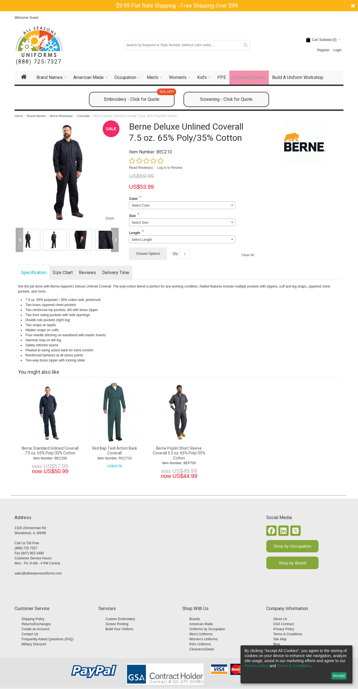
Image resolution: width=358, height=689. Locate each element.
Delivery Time (115, 272)
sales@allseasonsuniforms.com (38, 573)
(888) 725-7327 (39, 62)
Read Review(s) (141, 168)
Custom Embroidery (120, 619)
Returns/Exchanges (36, 624)
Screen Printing (116, 624)
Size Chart (63, 272)
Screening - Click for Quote (226, 99)
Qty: (176, 254)
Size (132, 216)
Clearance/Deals (201, 649)
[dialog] (296, 664)
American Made (201, 624)
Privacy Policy (283, 629)
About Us (280, 619)
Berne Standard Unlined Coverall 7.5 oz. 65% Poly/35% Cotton (50, 450)
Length (134, 233)
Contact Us (30, 634)
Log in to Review (169, 168)
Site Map (279, 639)
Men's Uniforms (201, 634)
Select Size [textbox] (139, 223)
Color (133, 199)
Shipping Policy (33, 619)
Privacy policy (256, 666)
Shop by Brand (292, 562)
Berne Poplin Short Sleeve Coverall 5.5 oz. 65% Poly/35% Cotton (179, 453)
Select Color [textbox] (140, 205)
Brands (194, 619)
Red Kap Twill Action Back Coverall (114, 450)
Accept (339, 675)
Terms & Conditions (287, 634)
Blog (276, 644)
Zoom (110, 218)
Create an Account (35, 629)
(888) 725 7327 (26, 548)
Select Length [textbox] (141, 240)
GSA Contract (283, 624)
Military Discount (34, 644)
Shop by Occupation (292, 546)
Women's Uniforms (203, 639)
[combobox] (182, 205)
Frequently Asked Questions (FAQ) (47, 639)
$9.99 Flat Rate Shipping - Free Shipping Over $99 (177, 5)
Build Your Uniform (119, 629)
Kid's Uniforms (200, 644)
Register (323, 50)
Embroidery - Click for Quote (139, 97)
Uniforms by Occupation (207, 629)
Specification (33, 272)
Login (337, 50)
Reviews (87, 272)
